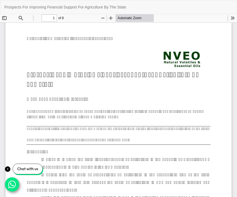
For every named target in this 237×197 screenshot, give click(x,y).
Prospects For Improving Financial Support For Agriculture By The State (65, 7)
